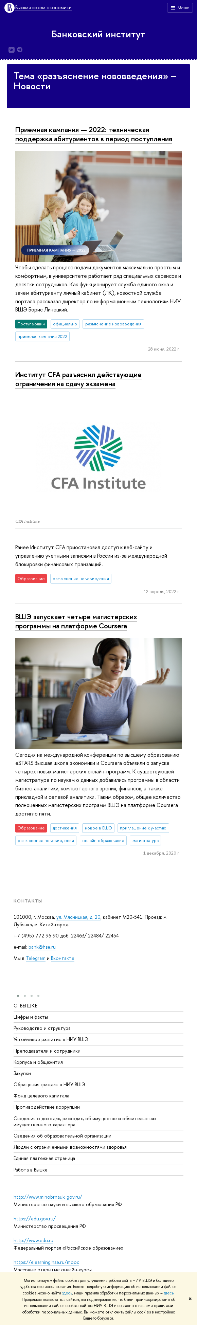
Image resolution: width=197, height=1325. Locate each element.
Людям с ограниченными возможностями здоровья (70, 1147)
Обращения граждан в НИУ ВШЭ (49, 1084)
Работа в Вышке (31, 1169)
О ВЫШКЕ (26, 1005)
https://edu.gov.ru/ (35, 1218)
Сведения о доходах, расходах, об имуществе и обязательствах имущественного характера (85, 1121)
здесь (67, 1293)
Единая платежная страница (44, 1158)
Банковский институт (98, 34)
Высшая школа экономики (43, 8)
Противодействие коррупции (47, 1107)
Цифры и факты (31, 1017)
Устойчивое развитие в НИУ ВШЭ (51, 1039)
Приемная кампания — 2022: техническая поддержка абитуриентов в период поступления (93, 134)
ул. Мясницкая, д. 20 (78, 917)
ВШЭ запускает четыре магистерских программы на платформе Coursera (76, 621)
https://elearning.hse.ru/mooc (46, 1262)
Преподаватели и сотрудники (47, 1051)
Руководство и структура (42, 1028)
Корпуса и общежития (38, 1062)
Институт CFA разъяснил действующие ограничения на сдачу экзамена (78, 379)
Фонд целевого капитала (41, 1096)
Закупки (22, 1073)
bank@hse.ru (42, 947)
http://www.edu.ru (33, 1240)
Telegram (36, 958)
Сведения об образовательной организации (62, 1136)
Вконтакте (62, 958)
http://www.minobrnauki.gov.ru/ (48, 1197)
